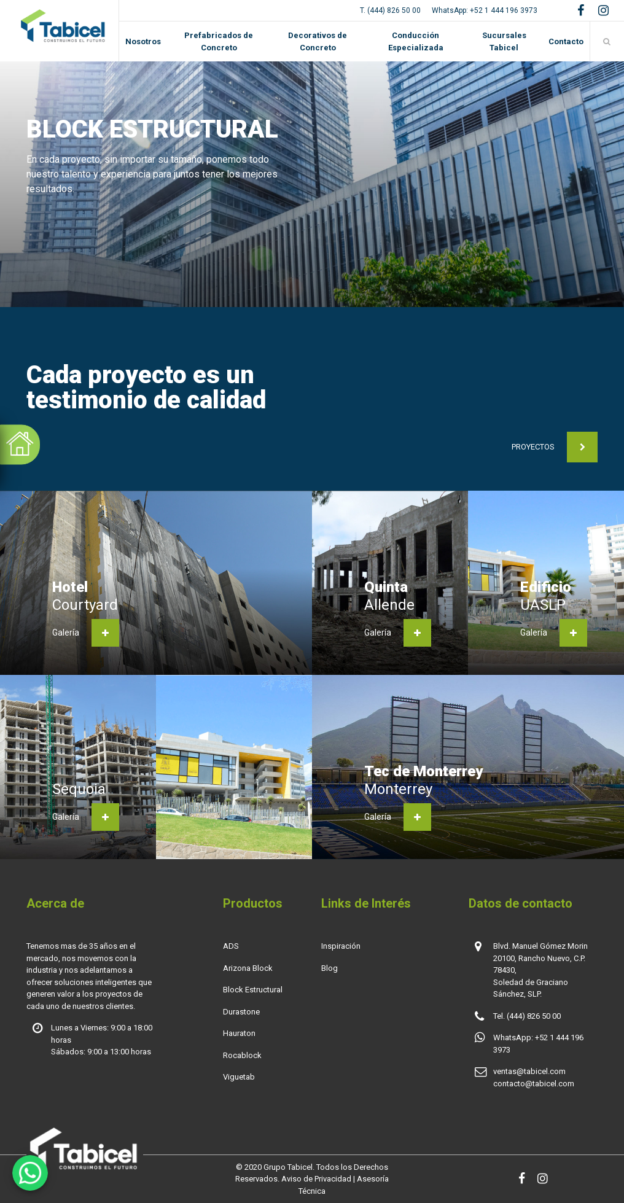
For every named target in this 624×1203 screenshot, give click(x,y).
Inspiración (341, 946)
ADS (231, 946)
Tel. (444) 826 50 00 (527, 1016)
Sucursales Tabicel (504, 41)
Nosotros (143, 41)
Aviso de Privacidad (316, 1178)
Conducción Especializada (415, 41)
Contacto (565, 41)
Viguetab (239, 1076)
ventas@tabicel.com (529, 1071)
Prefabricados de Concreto (218, 41)
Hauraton (239, 1033)
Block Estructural (253, 989)
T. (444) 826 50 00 (390, 10)
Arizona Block (248, 968)
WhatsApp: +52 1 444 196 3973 (484, 10)
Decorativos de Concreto (317, 41)
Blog (329, 968)
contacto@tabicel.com (533, 1083)
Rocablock (242, 1055)
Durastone (241, 1011)
